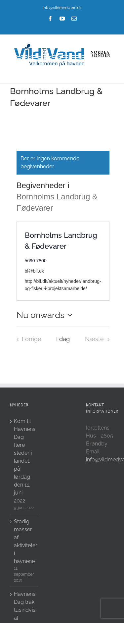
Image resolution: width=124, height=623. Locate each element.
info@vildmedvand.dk (62, 8)
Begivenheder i (44, 185)
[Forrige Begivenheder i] (27, 339)
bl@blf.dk (34, 271)
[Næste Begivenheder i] (99, 339)
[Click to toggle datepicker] (46, 315)
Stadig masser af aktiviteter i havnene (24, 541)
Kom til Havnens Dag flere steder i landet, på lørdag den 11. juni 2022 (24, 461)
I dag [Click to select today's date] (63, 339)
